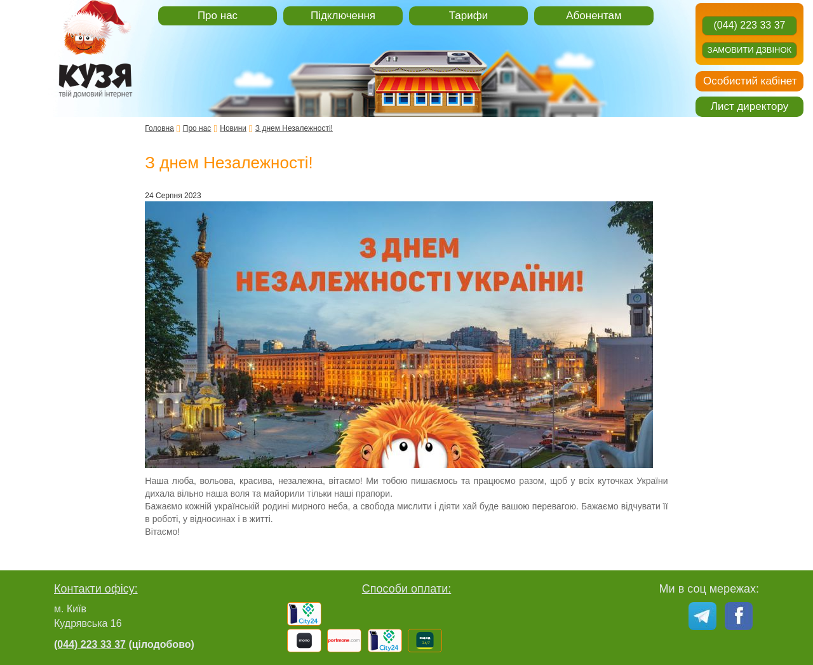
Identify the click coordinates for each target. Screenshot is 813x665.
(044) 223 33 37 (750, 25)
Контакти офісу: (96, 588)
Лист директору (749, 106)
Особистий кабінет (749, 81)
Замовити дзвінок (749, 50)
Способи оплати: (407, 588)
